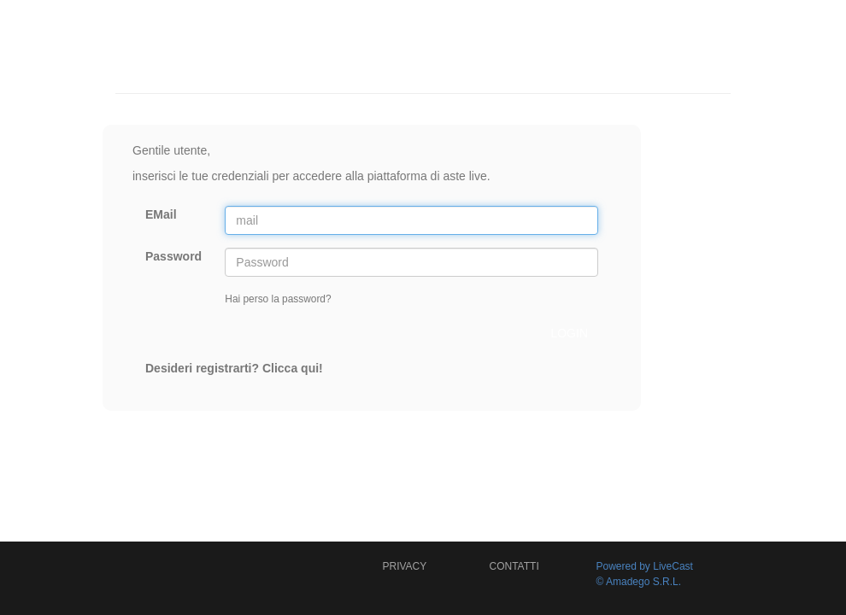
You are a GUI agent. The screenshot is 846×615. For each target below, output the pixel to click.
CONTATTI (514, 566)
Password (173, 256)
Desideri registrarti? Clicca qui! (234, 368)
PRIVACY (405, 566)
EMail (161, 214)
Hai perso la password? (278, 299)
